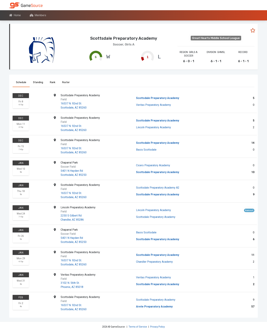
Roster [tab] (66, 82)
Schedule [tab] (21, 82)
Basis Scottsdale (146, 149)
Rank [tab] (52, 82)
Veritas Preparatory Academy (153, 104)
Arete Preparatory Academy (154, 306)
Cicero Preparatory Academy (153, 165)
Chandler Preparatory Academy (154, 261)
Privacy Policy (157, 326)
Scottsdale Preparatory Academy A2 (157, 187)
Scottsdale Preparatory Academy (157, 98)
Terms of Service (138, 326)
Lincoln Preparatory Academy (153, 127)
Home (15, 15)
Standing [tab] (38, 82)
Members (38, 15)
